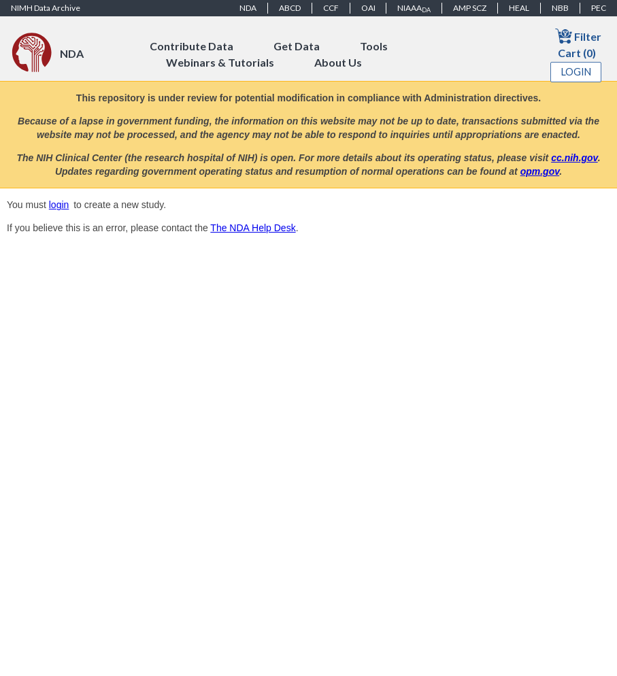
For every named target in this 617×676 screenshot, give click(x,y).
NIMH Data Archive (45, 8)
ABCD (290, 8)
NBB (560, 8)
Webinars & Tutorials (220, 62)
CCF (331, 8)
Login (576, 72)
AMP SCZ (469, 8)
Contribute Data (191, 45)
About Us (338, 62)
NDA (247, 8)
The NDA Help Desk (252, 227)
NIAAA (414, 8)
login (59, 204)
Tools (374, 45)
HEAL (519, 8)
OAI (368, 8)
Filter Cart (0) (578, 43)
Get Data (296, 45)
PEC (598, 8)
